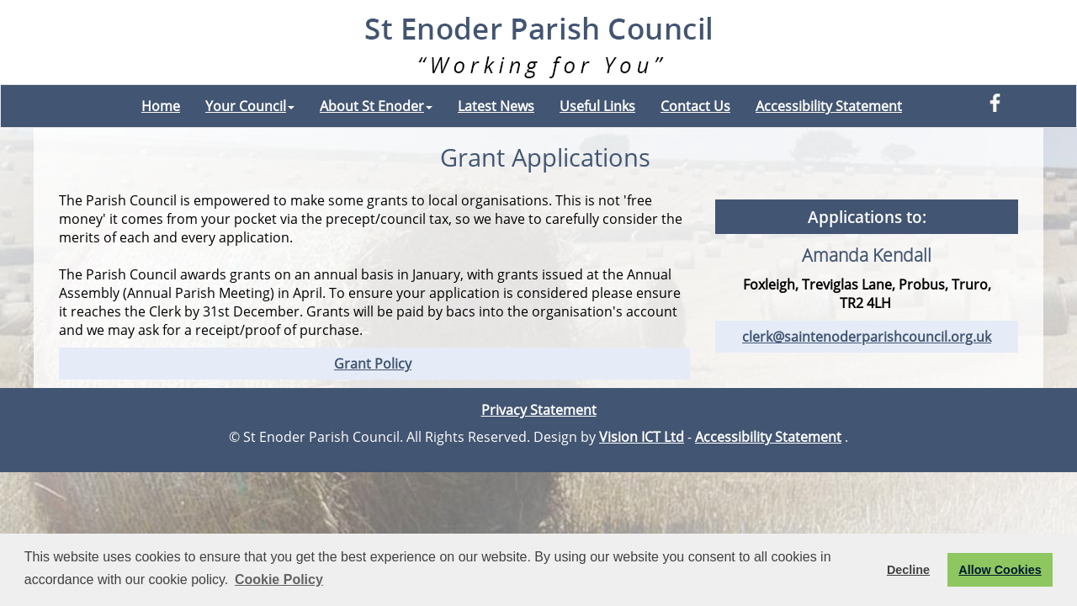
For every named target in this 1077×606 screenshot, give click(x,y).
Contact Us (695, 106)
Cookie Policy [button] (279, 579)
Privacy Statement (539, 410)
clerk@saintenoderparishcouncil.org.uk (866, 336)
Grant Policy (372, 363)
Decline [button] (908, 570)
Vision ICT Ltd (641, 437)
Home (160, 106)
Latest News (496, 106)
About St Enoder (376, 106)
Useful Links (597, 106)
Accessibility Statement (829, 106)
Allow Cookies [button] (999, 570)
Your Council (249, 106)
